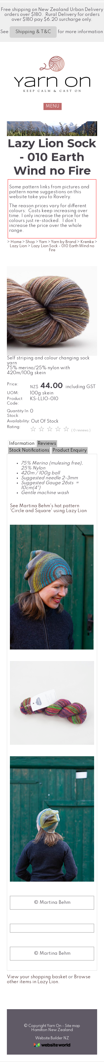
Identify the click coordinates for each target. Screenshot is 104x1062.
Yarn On (54, 1026)
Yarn (43, 242)
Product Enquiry (70, 450)
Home (15, 242)
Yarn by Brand (63, 242)
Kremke (87, 242)
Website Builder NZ (52, 1038)
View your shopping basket (37, 977)
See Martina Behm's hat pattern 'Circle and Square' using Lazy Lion (48, 508)
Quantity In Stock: (17, 413)
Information (21, 443)
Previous (21, 311)
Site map (72, 1026)
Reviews (47, 443)
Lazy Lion (18, 246)
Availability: (18, 421)
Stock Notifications (29, 450)
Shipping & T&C (33, 32)
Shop (30, 242)
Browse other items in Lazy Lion (49, 979)
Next (83, 311)
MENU (52, 106)
